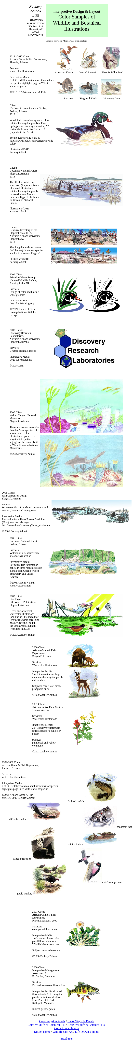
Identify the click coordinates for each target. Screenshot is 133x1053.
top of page (66, 1038)
